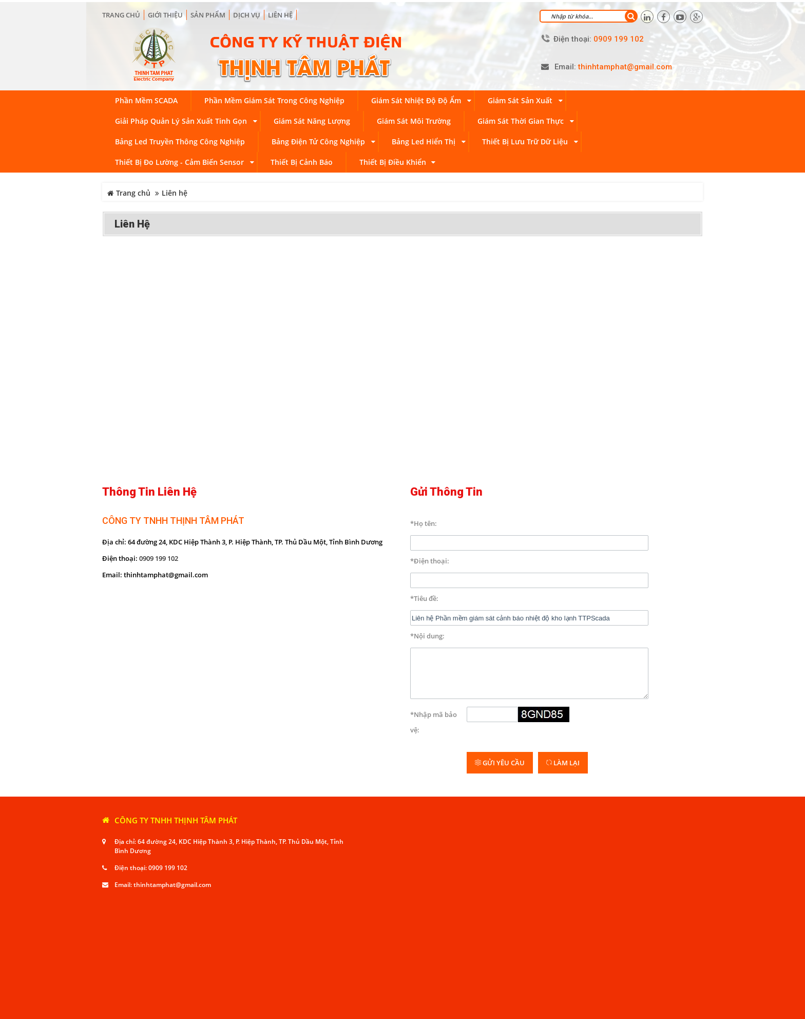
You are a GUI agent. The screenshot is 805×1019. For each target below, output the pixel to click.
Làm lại (563, 695)
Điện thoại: (572, 37)
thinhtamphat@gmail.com (172, 817)
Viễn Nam (217, 1008)
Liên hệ (280, 12)
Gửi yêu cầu (500, 695)
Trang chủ (121, 12)
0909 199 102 (158, 556)
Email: (565, 65)
